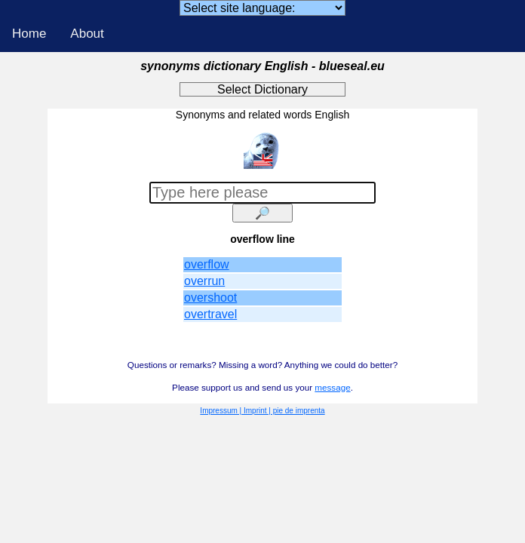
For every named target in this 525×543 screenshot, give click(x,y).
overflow (206, 264)
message (332, 387)
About (86, 33)
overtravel (210, 314)
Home (29, 33)
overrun (204, 281)
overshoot (210, 297)
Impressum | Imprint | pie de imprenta (262, 410)
